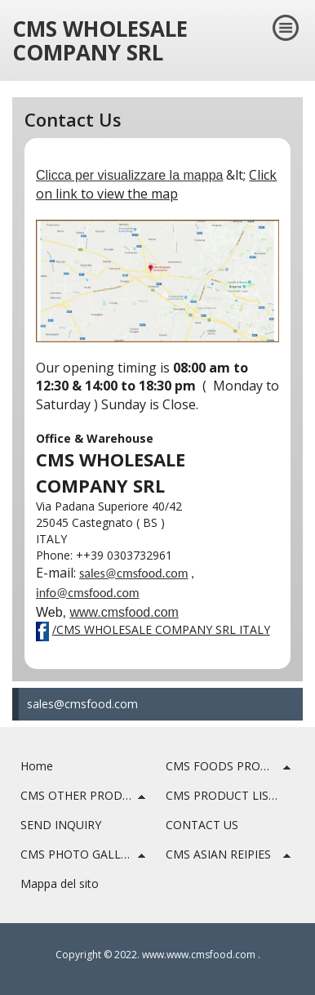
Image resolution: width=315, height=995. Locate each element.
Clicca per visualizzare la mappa (129, 175)
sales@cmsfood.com (82, 704)
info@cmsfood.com (88, 592)
